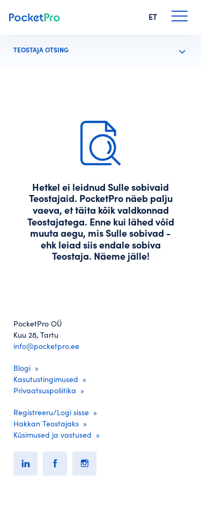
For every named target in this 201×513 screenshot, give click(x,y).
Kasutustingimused (45, 379)
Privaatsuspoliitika (44, 390)
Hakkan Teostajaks (46, 424)
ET (152, 17)
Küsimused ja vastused (52, 435)
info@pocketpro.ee (46, 346)
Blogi (22, 368)
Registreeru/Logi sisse (51, 412)
